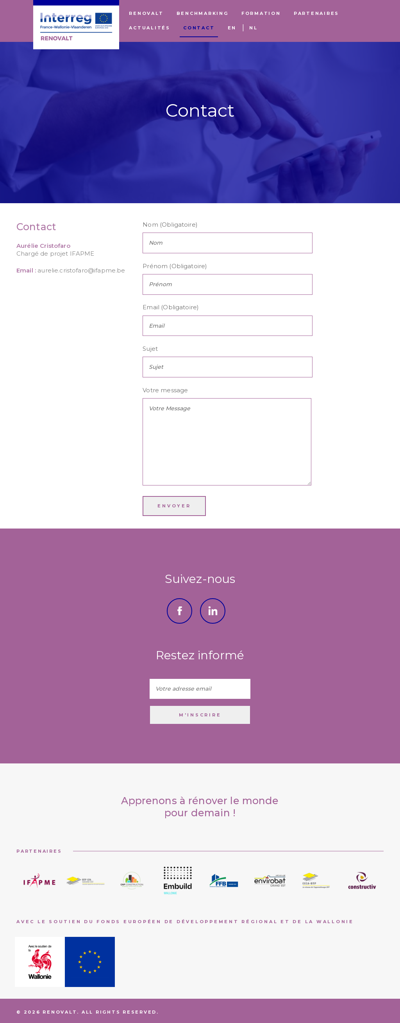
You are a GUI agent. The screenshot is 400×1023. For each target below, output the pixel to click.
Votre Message (227, 441)
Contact (198, 28)
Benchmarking (203, 13)
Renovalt (146, 13)
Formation (261, 13)
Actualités (149, 28)
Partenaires (316, 13)
